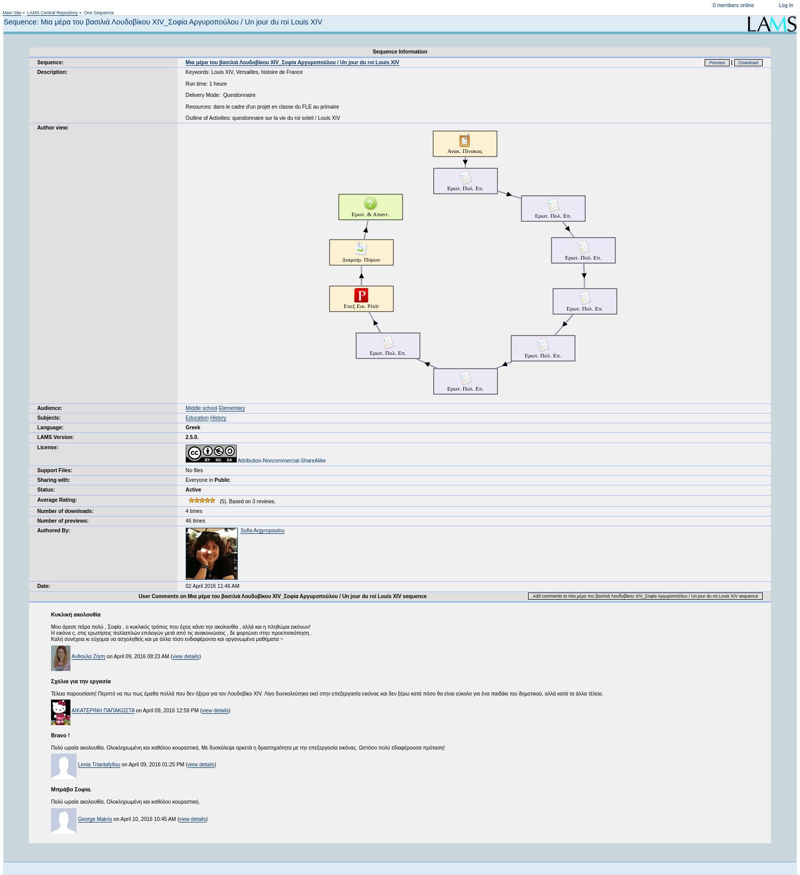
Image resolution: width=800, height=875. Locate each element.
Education (197, 418)
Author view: (53, 128)
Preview (717, 62)
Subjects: (49, 418)
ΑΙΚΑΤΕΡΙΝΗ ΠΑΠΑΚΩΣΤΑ (102, 710)
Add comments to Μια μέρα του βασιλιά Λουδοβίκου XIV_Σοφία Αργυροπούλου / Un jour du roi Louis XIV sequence (645, 596)
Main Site (12, 12)
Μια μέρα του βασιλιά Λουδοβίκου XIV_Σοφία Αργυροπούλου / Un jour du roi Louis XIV (292, 62)
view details (185, 656)
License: (47, 447)
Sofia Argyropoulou (262, 530)
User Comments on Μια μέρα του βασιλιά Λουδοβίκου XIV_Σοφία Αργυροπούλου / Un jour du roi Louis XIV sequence (283, 596)
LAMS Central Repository (52, 12)
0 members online (733, 5)
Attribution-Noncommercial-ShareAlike (256, 461)
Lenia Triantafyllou (99, 764)
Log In (786, 5)
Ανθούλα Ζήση (88, 656)
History (218, 418)
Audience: (49, 408)
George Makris (95, 819)
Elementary (232, 408)
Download (749, 62)
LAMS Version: (55, 437)
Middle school (201, 408)
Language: (50, 427)
